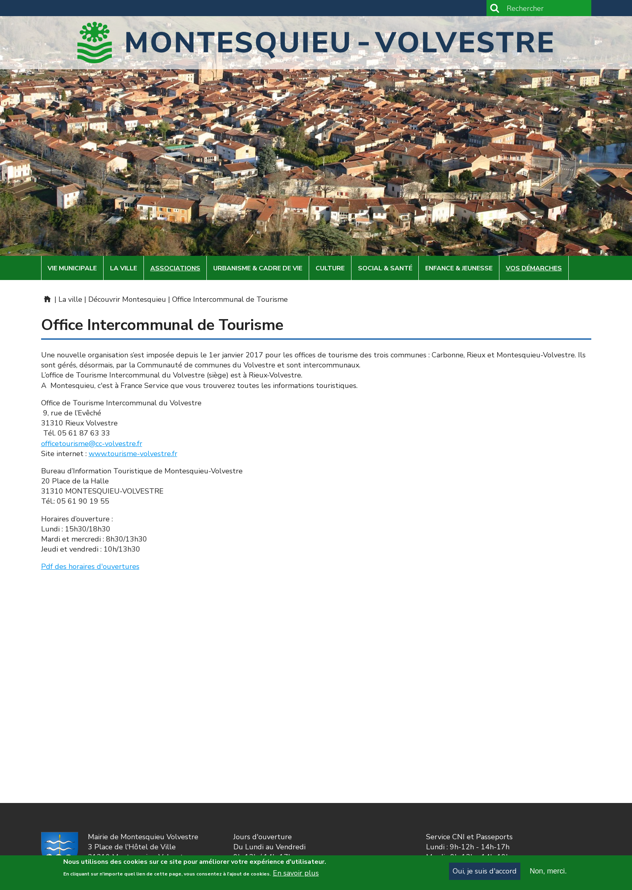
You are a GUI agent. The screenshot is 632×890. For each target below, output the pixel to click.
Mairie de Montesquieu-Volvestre (46, 299)
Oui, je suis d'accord (485, 872)
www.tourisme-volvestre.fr (133, 453)
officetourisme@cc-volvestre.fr (91, 443)
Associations (175, 268)
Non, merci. (548, 872)
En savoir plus (296, 875)
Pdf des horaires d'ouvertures (90, 566)
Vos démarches (534, 268)
